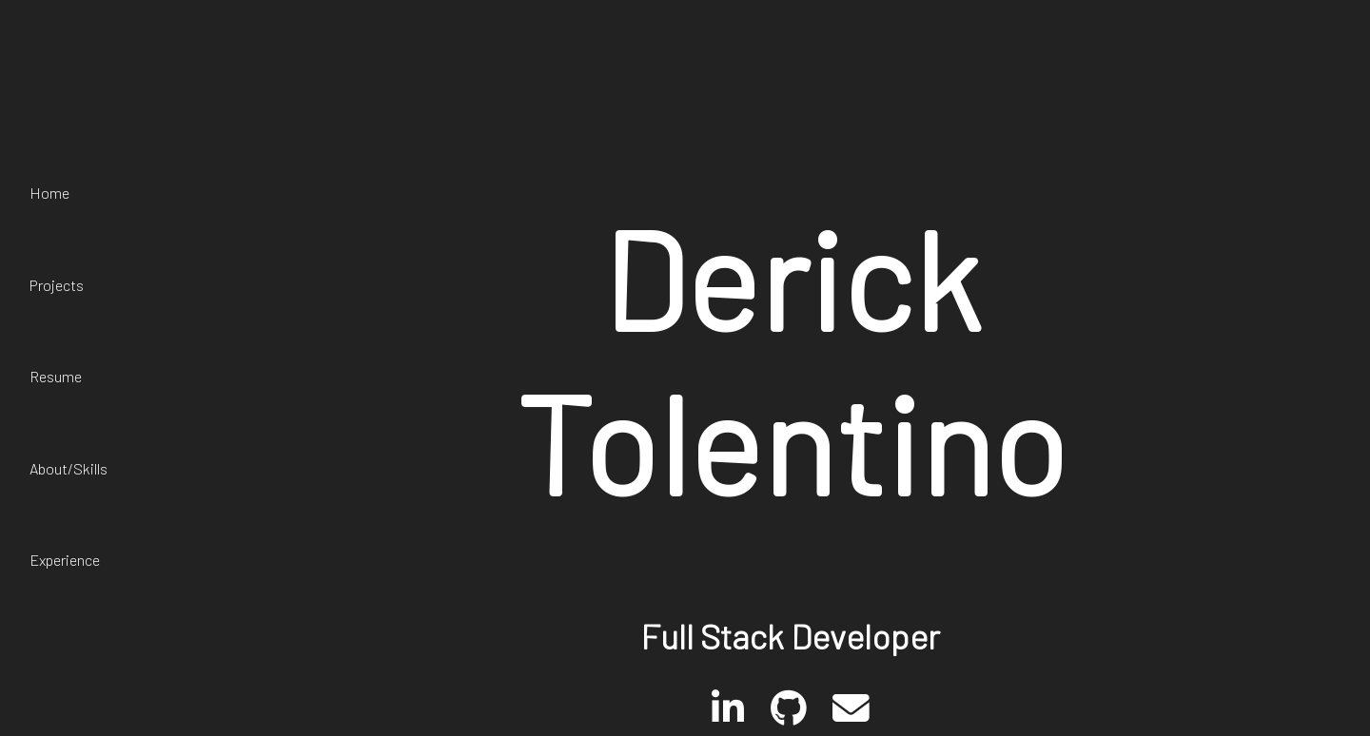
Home (49, 193)
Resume (55, 376)
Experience (64, 560)
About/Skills (68, 468)
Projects (56, 285)
